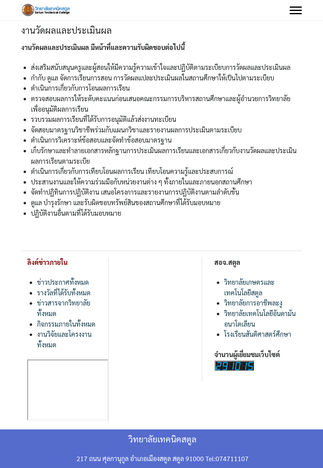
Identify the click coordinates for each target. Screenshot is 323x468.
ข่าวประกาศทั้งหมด (63, 282)
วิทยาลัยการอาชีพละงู (253, 303)
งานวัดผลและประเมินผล (66, 30)
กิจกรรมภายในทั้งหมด (66, 324)
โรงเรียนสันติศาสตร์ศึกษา (257, 334)
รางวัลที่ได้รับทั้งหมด (63, 292)
